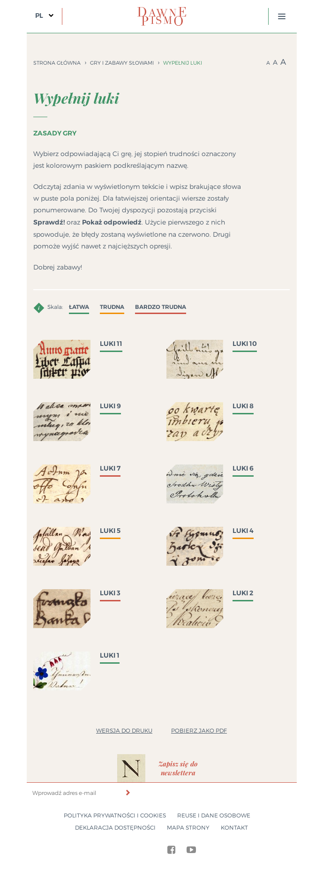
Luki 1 (110, 655)
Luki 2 (243, 593)
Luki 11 (111, 343)
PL (39, 15)
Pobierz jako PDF (199, 730)
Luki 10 (245, 343)
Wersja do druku (124, 730)
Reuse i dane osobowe (213, 815)
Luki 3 (110, 593)
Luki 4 (243, 530)
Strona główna (57, 63)
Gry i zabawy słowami (122, 63)
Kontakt (234, 827)
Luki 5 (110, 530)
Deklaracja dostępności (115, 827)
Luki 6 (243, 468)
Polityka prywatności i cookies (115, 815)
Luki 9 (110, 406)
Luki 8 (243, 406)
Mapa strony (188, 827)
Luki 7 (110, 468)
